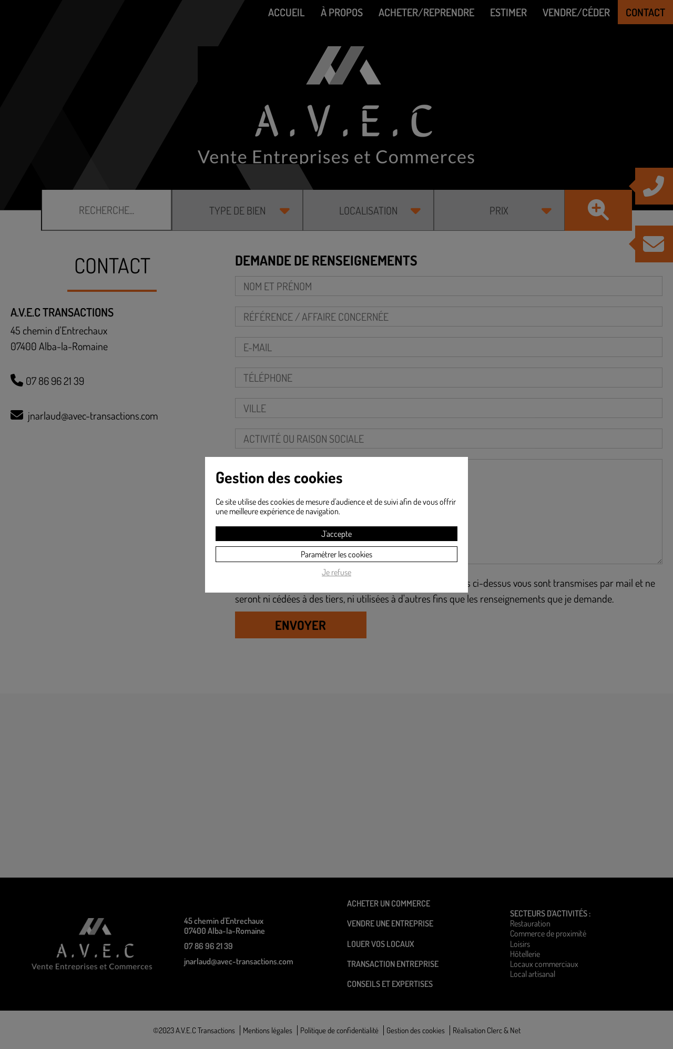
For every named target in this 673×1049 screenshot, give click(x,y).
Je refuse (336, 572)
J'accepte (336, 533)
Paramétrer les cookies (336, 554)
